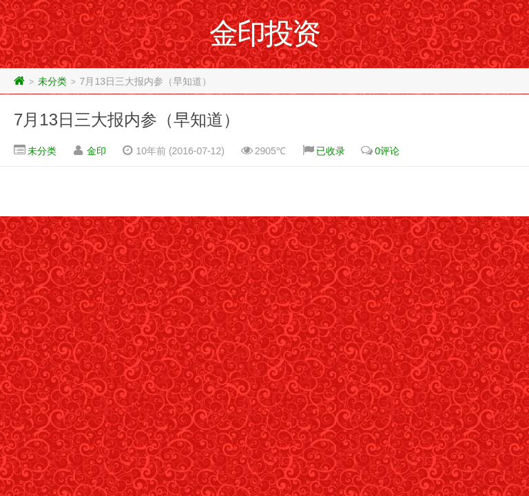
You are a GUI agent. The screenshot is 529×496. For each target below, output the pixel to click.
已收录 (330, 150)
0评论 (387, 150)
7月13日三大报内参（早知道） (127, 119)
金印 (96, 150)
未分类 (52, 81)
